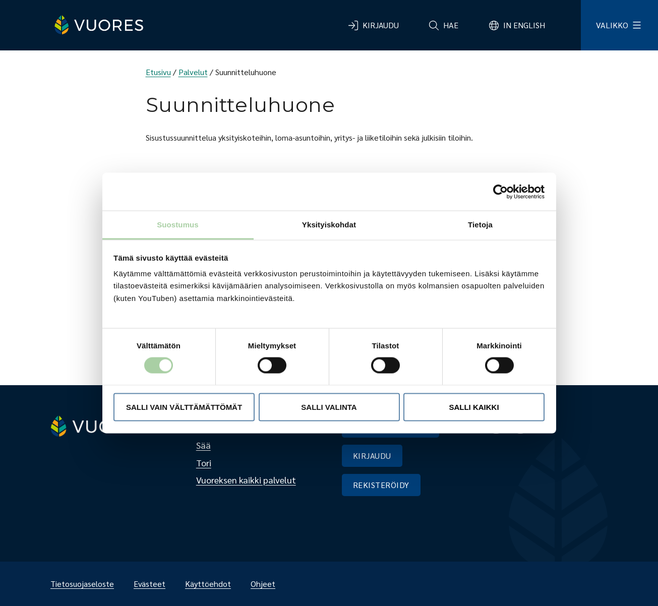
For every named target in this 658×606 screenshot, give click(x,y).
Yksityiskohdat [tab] (329, 224)
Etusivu (158, 72)
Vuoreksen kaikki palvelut (246, 480)
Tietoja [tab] (480, 224)
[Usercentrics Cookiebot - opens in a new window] (500, 191)
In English (524, 25)
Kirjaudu (381, 25)
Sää (203, 445)
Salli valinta (328, 406)
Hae (450, 25)
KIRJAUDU (372, 455)
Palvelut (193, 72)
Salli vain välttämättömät (184, 406)
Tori (203, 462)
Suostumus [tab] (178, 224)
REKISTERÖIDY (381, 484)
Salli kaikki (474, 406)
